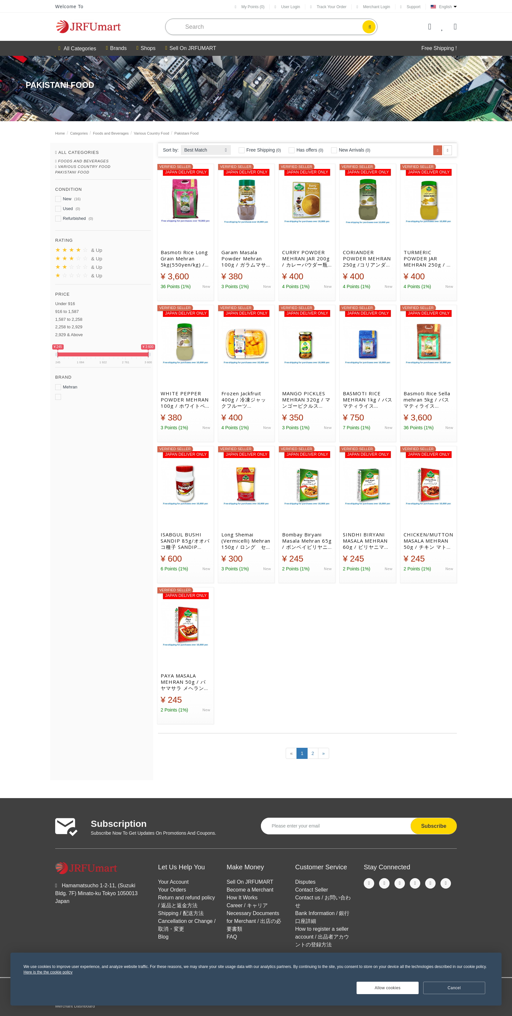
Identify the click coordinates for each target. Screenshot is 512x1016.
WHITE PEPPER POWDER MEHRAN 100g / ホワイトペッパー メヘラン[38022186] (185, 399)
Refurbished (74, 218)
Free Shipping (260, 150)
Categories (79, 133)
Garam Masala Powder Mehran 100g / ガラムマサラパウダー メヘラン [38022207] (245, 258)
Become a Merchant (250, 890)
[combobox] (206, 148)
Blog (163, 937)
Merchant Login (373, 7)
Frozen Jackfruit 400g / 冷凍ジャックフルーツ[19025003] (243, 399)
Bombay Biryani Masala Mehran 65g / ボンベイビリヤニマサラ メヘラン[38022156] (307, 541)
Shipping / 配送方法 (181, 913)
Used (67, 209)
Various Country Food (151, 133)
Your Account (173, 882)
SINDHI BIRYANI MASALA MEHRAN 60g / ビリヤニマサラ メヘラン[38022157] (366, 541)
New (68, 199)
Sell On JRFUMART (190, 48)
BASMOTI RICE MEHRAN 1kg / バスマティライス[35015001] (367, 399)
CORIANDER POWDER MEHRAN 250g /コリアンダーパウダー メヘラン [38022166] (367, 258)
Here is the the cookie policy (48, 972)
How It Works (242, 897)
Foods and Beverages (111, 133)
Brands (116, 48)
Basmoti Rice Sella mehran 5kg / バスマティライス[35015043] (427, 399)
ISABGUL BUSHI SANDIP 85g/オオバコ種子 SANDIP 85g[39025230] (185, 541)
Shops (145, 48)
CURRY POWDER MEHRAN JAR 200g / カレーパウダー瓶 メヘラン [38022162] (306, 258)
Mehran (66, 387)
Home (60, 133)
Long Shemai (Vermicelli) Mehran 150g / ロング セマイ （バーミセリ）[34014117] (245, 541)
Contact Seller (311, 890)
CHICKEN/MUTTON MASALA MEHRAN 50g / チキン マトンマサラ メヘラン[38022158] (428, 541)
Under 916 (65, 303)
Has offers (306, 150)
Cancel (454, 988)
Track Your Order (328, 7)
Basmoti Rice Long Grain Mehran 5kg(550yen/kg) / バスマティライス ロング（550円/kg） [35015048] (185, 258)
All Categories (77, 49)
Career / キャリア (247, 905)
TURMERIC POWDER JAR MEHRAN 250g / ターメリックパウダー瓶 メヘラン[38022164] (428, 258)
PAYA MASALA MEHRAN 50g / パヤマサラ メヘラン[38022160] (183, 682)
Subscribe (433, 826)
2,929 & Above (69, 334)
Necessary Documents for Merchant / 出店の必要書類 (254, 921)
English (445, 7)
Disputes (305, 882)
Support (410, 7)
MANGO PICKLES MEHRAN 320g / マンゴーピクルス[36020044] (306, 399)
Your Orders (172, 890)
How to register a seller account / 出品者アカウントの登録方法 (322, 936)
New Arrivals (350, 150)
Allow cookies (388, 988)
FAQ (232, 937)
